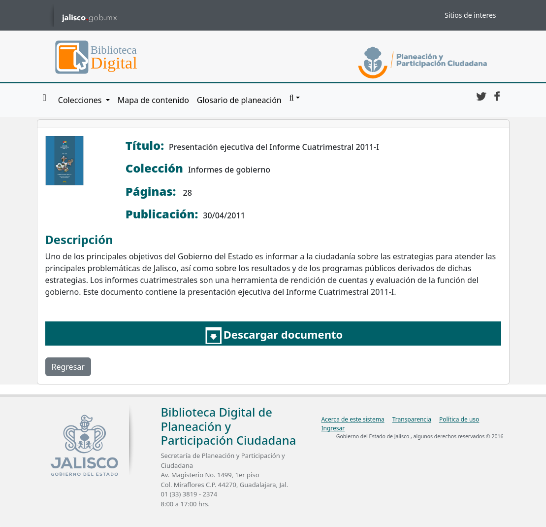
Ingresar (333, 428)
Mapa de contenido (153, 100)
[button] (295, 98)
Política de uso (459, 419)
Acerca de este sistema (352, 419)
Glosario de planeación (239, 100)
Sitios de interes (470, 15)
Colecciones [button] (81, 100)
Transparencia (411, 419)
